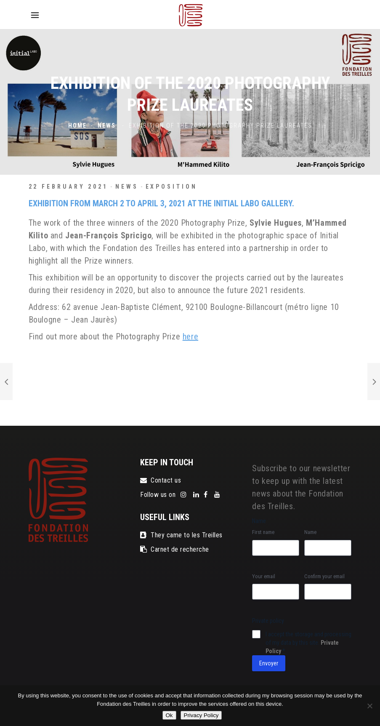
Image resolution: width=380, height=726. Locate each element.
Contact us (160, 480)
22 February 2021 (68, 186)
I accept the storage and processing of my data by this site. (308, 642)
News (107, 126)
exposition (171, 186)
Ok (169, 715)
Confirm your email (324, 576)
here (190, 336)
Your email (263, 576)
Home (77, 126)
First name (263, 532)
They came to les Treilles (181, 535)
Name (310, 532)
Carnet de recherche (174, 549)
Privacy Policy (201, 715)
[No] (369, 706)
